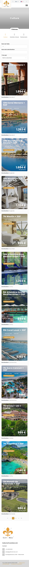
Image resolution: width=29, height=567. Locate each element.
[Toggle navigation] (27, 5)
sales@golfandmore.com (11, 552)
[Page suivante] (18, 518)
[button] (14, 57)
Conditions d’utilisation (16, 564)
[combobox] (14, 52)
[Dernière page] (21, 518)
